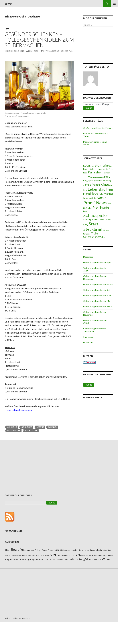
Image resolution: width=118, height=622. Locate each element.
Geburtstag (106, 180)
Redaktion (33, 51)
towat (8, 3)
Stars (93, 223)
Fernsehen (95, 172)
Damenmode (28, 550)
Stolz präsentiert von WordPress (18, 618)
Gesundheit (26, 427)
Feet (111, 169)
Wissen (97, 559)
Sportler (35, 560)
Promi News (77, 555)
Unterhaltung (91, 236)
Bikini (91, 166)
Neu (7, 29)
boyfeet (86, 169)
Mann (86, 193)
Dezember (88, 256)
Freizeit (51, 550)
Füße (107, 177)
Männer (108, 193)
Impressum (88, 337)
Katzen (92, 550)
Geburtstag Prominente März (97, 306)
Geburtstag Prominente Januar (98, 284)
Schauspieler (95, 215)
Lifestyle (100, 550)
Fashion (105, 169)
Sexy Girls (18, 560)
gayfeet (90, 181)
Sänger (106, 230)
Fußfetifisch (99, 178)
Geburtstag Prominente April (97, 262)
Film (87, 177)
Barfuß (86, 166)
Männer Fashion (42, 556)
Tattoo (46, 560)
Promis (85, 211)
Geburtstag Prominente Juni (97, 295)
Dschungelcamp (96, 169)
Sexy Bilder (108, 555)
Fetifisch (106, 173)
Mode (94, 193)
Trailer (95, 233)
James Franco (91, 184)
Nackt (101, 198)
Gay (85, 180)
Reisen (88, 556)
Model (100, 194)
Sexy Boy (9, 559)
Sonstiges (27, 559)
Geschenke (12, 427)
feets (85, 173)
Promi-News (95, 202)
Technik (52, 560)
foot (92, 178)
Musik (25, 555)
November (88, 342)
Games (58, 549)
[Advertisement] (98, 45)
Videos (89, 559)
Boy (110, 166)
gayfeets (97, 181)
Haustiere (79, 550)
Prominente (101, 207)
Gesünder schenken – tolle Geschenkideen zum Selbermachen (39, 39)
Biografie (101, 165)
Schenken (52, 427)
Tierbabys (59, 560)
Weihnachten (31, 431)
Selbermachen (13, 431)
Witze (106, 559)
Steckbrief (93, 229)
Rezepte (40, 427)
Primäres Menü (114, 3)
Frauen (44, 550)
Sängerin (86, 234)
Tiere (66, 559)
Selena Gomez (104, 219)
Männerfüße (89, 198)
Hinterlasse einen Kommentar (58, 51)
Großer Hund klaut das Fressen (98, 128)
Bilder (7, 550)
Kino (104, 184)
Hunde (86, 550)
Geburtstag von (68, 550)
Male (110, 189)
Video (102, 236)
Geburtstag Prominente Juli (96, 290)
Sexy (85, 224)
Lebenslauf (97, 189)
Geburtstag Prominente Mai (96, 301)
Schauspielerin (90, 219)
